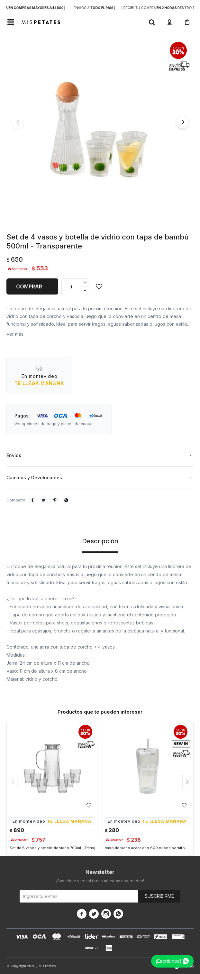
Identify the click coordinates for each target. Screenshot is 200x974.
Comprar (29, 286)
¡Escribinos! (168, 961)
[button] (151, 22)
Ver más (14, 334)
